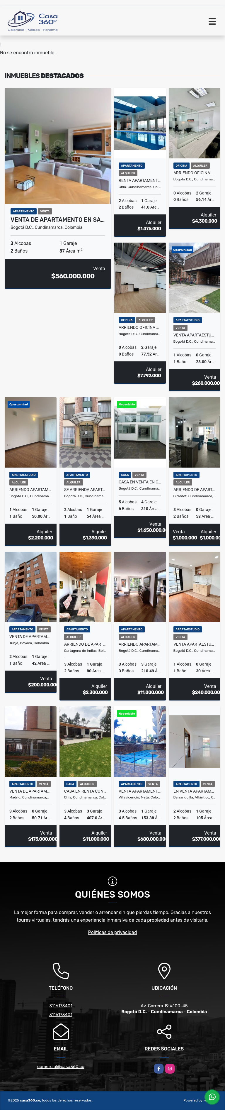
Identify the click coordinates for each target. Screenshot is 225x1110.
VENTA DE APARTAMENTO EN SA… (58, 219)
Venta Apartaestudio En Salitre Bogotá (194, 335)
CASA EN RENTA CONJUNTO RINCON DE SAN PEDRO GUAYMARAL (85, 791)
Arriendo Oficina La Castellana (194, 172)
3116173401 (60, 1006)
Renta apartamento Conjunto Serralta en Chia (140, 180)
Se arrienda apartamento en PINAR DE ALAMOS (85, 489)
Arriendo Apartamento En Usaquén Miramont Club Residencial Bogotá (30, 489)
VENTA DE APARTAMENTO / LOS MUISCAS (30, 636)
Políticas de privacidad (112, 932)
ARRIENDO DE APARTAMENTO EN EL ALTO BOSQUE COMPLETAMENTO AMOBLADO (85, 644)
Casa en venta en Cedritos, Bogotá (140, 482)
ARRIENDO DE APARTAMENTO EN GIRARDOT (194, 489)
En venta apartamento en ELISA (194, 791)
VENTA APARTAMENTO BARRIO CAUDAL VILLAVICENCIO (140, 791)
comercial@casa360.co (60, 1066)
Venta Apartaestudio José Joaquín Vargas (194, 644)
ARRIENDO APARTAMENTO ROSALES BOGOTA (140, 644)
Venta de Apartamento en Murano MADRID (30, 791)
